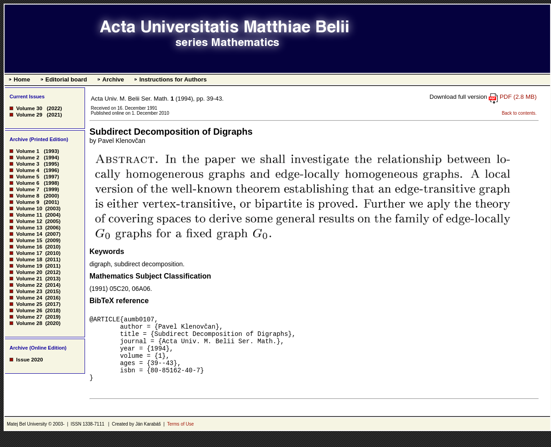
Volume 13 (29, 227)
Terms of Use (180, 436)
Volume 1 (27, 151)
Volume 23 (29, 291)
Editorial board (66, 79)
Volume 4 (27, 170)
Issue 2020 (29, 359)
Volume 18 (29, 259)
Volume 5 (27, 176)
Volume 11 (29, 215)
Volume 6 (27, 183)
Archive (113, 79)
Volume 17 (29, 253)
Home (22, 79)
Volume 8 (27, 195)
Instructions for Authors (172, 79)
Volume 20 (29, 272)
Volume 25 (29, 304)
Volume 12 (29, 221)
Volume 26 (29, 310)
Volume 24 (29, 297)
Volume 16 (29, 246)
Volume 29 (29, 114)
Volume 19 (29, 266)
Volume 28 (29, 323)
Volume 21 (29, 278)
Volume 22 (29, 285)
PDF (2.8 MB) (518, 96)
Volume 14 (29, 234)
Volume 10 (29, 208)
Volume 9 (27, 202)
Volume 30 (29, 108)
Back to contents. (519, 113)
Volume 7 (27, 189)
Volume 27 (29, 317)
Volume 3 (27, 164)
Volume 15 (29, 240)
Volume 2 (27, 157)
